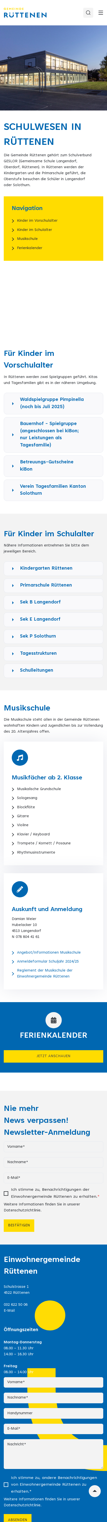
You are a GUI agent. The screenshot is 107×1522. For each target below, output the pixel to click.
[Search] (88, 13)
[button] (53, 403)
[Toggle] (100, 12)
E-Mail (9, 1311)
